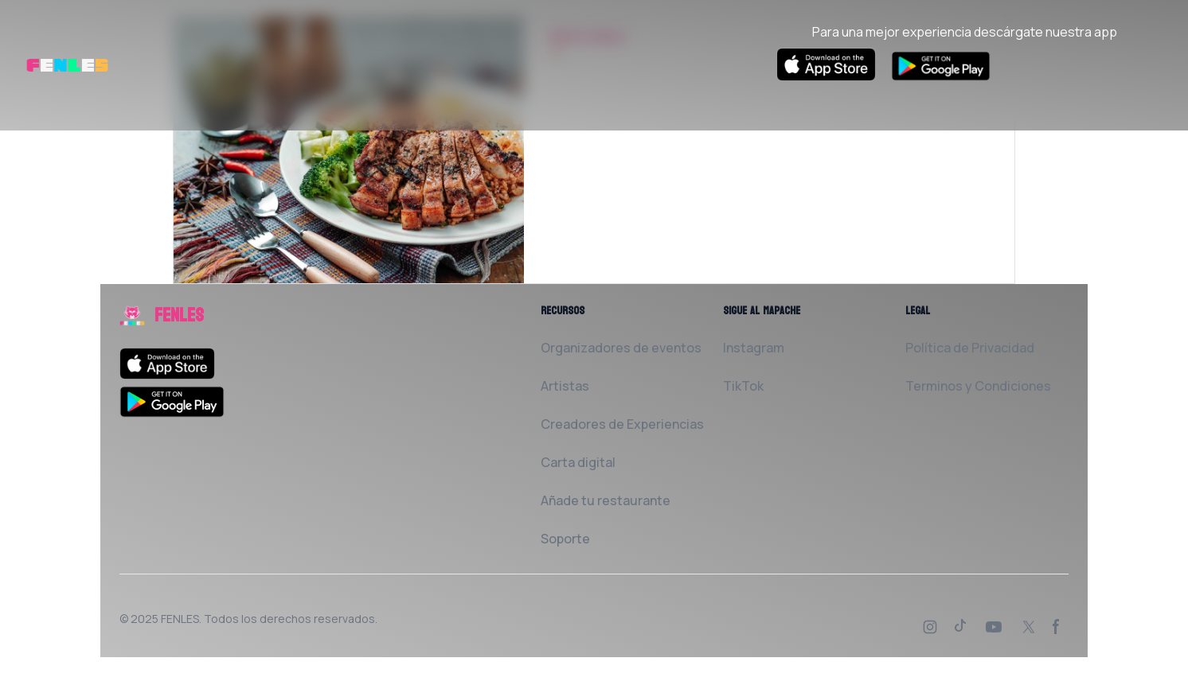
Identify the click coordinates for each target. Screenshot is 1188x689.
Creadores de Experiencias (622, 424)
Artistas (565, 386)
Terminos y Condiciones (978, 386)
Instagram (753, 347)
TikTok (743, 386)
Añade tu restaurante (605, 500)
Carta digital (578, 462)
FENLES (180, 618)
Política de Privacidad (969, 347)
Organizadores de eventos (621, 347)
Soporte (565, 538)
